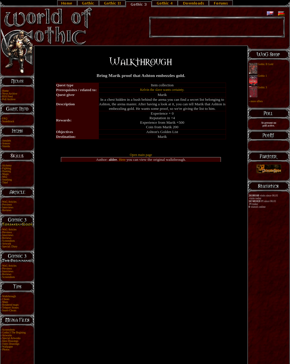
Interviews (7, 207)
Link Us (148, 353)
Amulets (6, 140)
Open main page (141, 155)
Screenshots (8, 240)
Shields (6, 146)
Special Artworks (11, 338)
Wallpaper (7, 346)
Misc (5, 176)
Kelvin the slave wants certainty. (162, 90)
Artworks (7, 335)
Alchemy (7, 165)
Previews (7, 204)
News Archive (9, 93)
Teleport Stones (10, 307)
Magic (5, 174)
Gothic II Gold (265, 64)
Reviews (6, 210)
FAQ (4, 118)
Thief (5, 182)
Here (122, 160)
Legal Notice (135, 353)
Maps (5, 302)
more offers (256, 101)
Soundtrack (8, 121)
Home (5, 90)
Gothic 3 (262, 87)
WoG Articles (9, 201)
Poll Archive (9, 99)
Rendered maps (10, 304)
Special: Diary (10, 246)
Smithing (7, 179)
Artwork (6, 243)
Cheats (5, 299)
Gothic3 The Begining (14, 332)
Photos (5, 349)
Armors (6, 143)
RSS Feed (7, 96)
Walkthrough (9, 296)
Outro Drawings (10, 343)
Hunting (6, 171)
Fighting (6, 168)
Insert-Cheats (9, 310)
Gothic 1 (262, 75)
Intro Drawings (10, 341)
